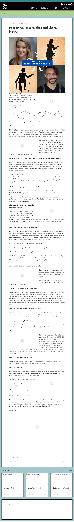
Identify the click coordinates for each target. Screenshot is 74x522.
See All (70, 470)
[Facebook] (62, 4)
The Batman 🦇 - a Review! (61, 488)
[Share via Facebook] (9, 457)
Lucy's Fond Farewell (34, 488)
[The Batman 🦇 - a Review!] (61, 479)
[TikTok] (71, 4)
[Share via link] (21, 457)
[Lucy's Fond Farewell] (37, 479)
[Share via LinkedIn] (17, 457)
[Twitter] (66, 4)
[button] (70, 13)
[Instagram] (64, 4)
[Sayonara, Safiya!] (12, 479)
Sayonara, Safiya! (9, 488)
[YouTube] (69, 4)
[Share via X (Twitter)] (13, 457)
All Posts (4, 13)
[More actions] (64, 24)
